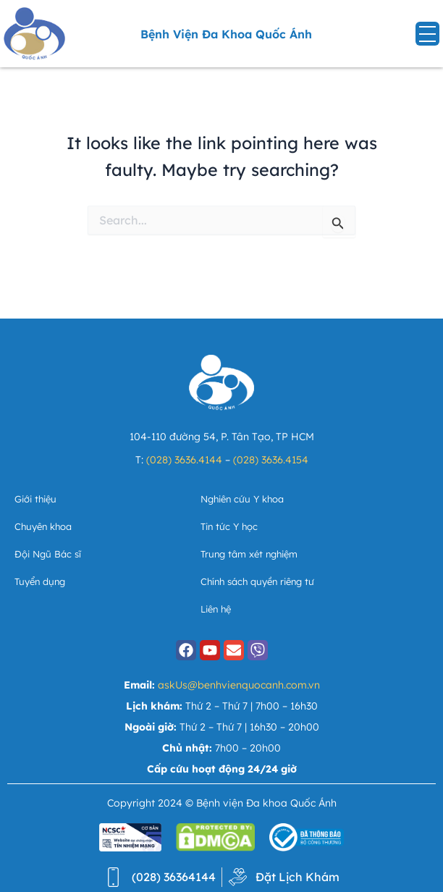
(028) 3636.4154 (270, 459)
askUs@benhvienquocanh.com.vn (239, 684)
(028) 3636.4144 (184, 459)
